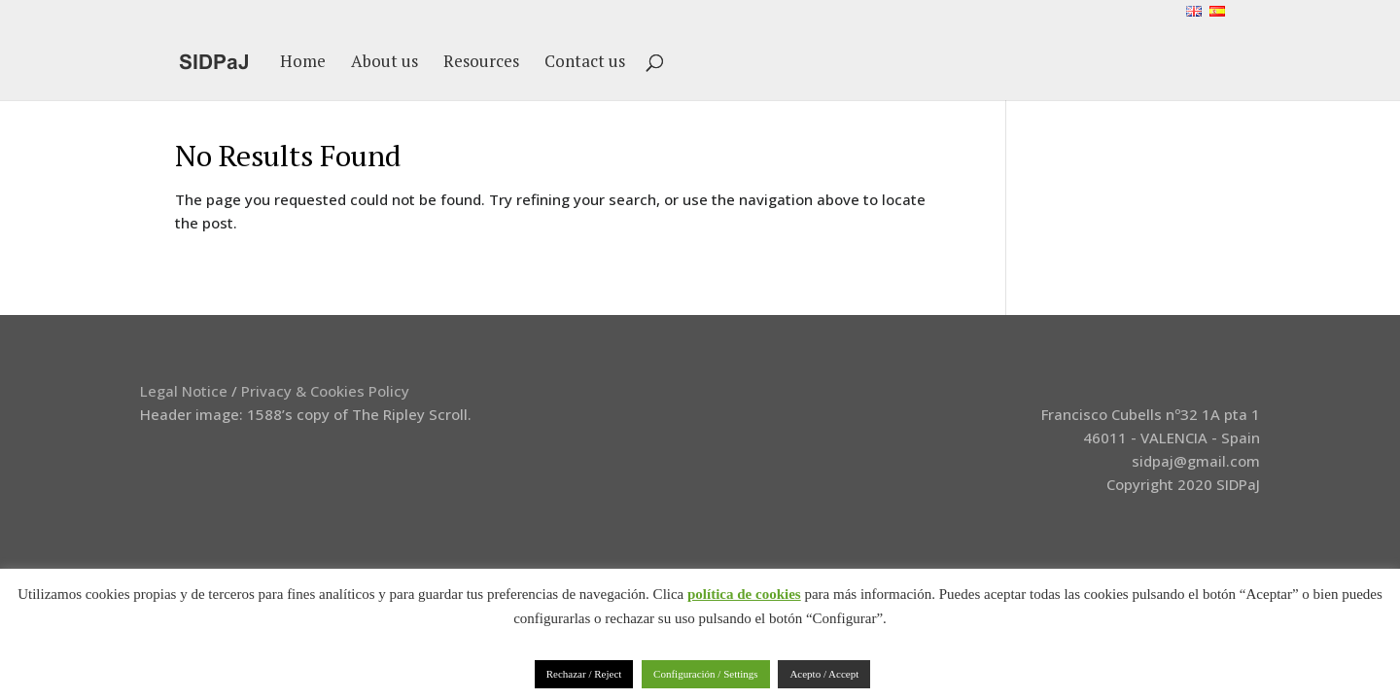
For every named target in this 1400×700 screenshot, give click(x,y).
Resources (481, 63)
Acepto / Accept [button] (823, 674)
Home (303, 63)
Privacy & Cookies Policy (325, 391)
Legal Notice (184, 391)
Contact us (584, 63)
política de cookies (744, 594)
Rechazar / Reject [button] (584, 674)
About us (384, 63)
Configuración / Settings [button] (705, 674)
